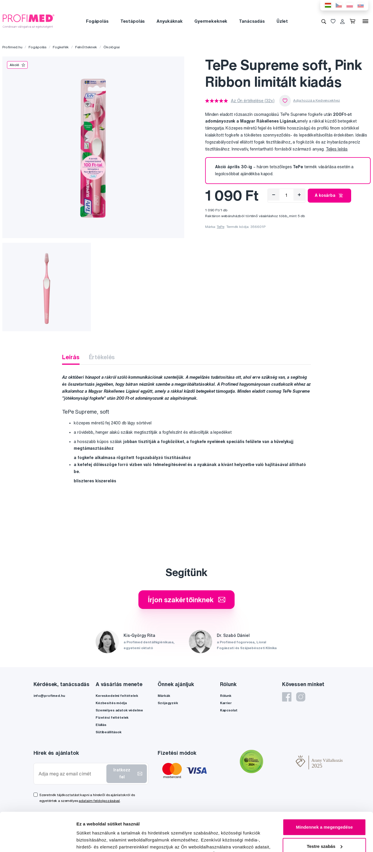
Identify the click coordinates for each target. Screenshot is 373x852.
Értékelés (102, 357)
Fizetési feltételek (112, 717)
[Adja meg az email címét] (71, 774)
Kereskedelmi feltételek (117, 695)
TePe (220, 227)
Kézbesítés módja (111, 703)
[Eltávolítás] (273, 195)
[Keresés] (323, 21)
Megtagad (324, 828)
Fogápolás (97, 21)
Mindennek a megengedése (324, 790)
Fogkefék (61, 47)
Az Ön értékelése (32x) (253, 101)
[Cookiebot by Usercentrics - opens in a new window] (37, 840)
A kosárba (329, 195)
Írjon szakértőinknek (186, 599)
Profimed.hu (12, 47)
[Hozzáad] (299, 195)
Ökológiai (111, 47)
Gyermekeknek (210, 21)
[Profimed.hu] (28, 21)
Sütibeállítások (109, 732)
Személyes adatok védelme (119, 710)
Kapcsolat (228, 710)
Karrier (226, 703)
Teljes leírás (337, 149)
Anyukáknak (169, 21)
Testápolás (132, 21)
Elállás (101, 725)
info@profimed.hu (49, 695)
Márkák (164, 695)
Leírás (70, 357)
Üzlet (282, 21)
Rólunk (225, 695)
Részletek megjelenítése (101, 840)
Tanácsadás (252, 21)
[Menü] (365, 21)
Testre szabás (324, 809)
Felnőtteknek (86, 47)
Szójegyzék (168, 703)
